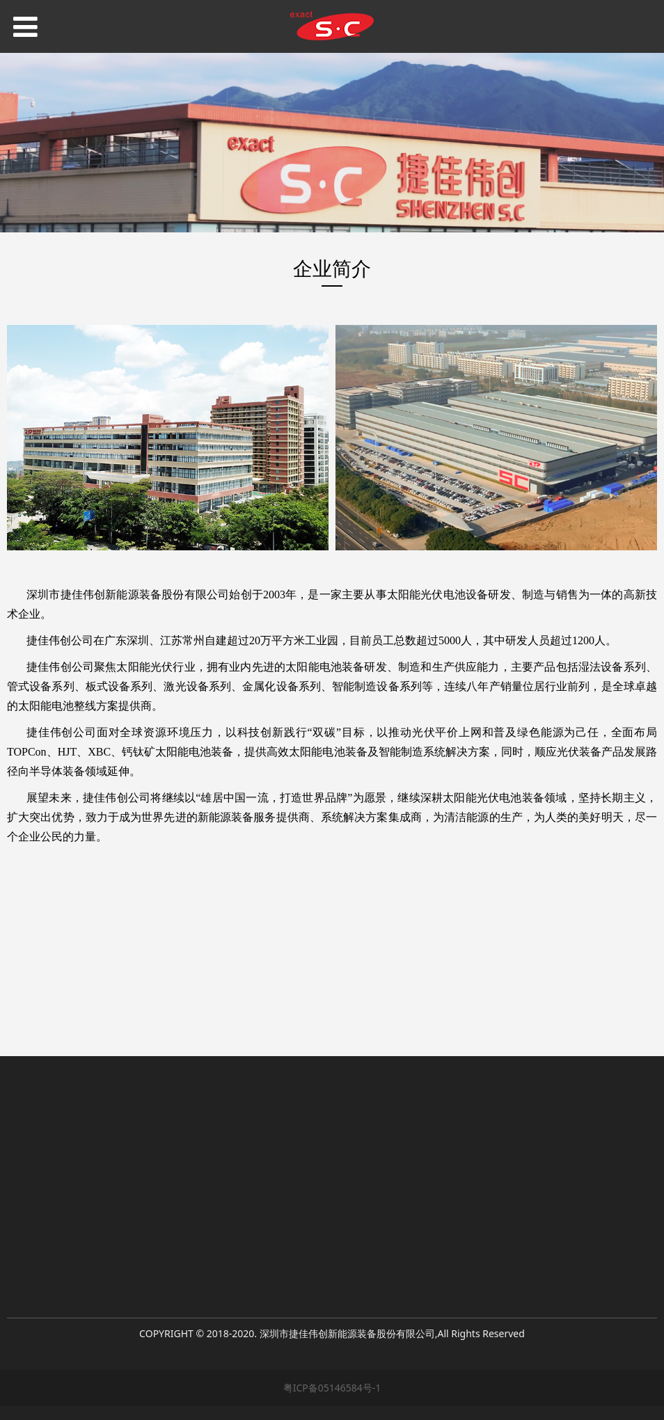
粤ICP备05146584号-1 (332, 1387)
